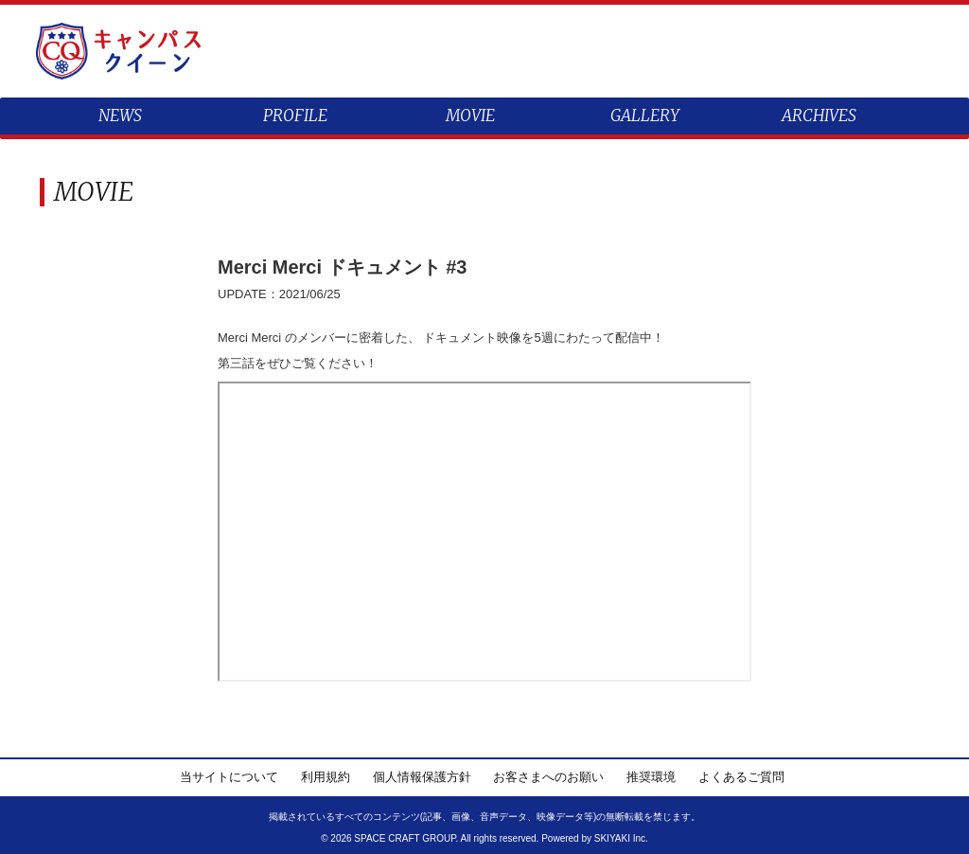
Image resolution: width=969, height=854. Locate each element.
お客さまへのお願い (548, 777)
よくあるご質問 (741, 777)
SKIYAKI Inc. (621, 838)
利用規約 (325, 777)
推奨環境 (651, 777)
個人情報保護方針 (422, 777)
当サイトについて (229, 777)
